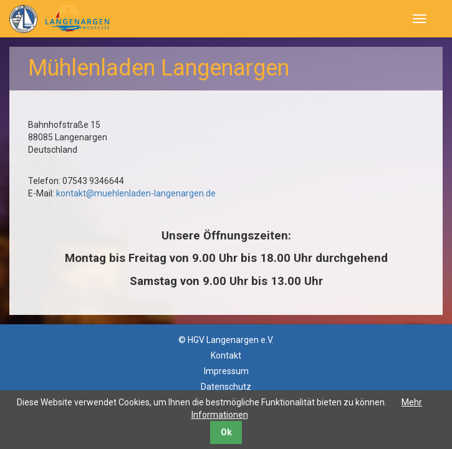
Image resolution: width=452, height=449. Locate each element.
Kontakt (226, 355)
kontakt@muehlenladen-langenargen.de (136, 193)
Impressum (226, 371)
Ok (226, 432)
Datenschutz (226, 387)
